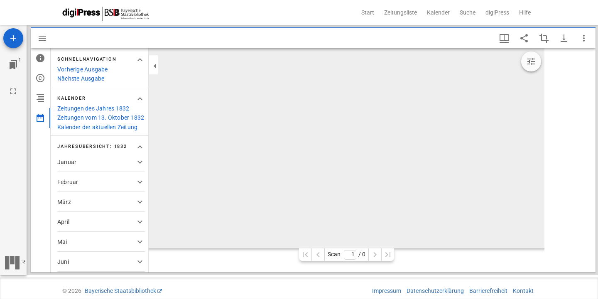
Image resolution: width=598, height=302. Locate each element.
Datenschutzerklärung (435, 290)
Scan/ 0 (346, 255)
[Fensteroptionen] (584, 38)
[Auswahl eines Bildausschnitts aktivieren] (544, 38)
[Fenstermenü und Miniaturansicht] (504, 38)
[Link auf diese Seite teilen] (524, 38)
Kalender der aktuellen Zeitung (97, 127)
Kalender (438, 12)
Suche (467, 12)
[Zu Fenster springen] (13, 65)
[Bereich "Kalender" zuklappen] (140, 99)
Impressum (386, 290)
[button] (101, 162)
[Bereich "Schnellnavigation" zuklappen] (140, 60)
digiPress (497, 12)
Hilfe (525, 12)
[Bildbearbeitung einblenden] (531, 61)
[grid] (570, 160)
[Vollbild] (13, 91)
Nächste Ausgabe (80, 78)
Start (367, 12)
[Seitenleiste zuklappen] (155, 66)
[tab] (40, 58)
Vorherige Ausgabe (82, 69)
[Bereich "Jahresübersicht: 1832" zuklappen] (140, 147)
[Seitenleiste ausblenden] (42, 38)
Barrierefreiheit (488, 290)
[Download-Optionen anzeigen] (564, 38)
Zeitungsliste (400, 12)
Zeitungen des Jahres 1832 (93, 108)
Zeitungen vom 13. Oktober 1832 (100, 117)
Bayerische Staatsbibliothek (120, 290)
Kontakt (523, 290)
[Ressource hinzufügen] (13, 38)
